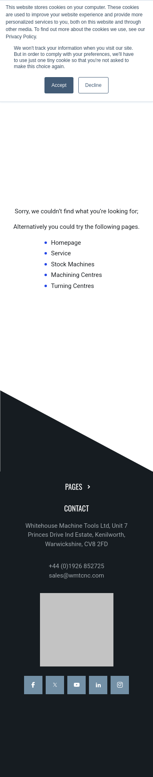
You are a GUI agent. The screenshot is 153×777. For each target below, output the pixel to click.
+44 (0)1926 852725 (76, 566)
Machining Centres (76, 275)
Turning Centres (72, 286)
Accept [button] (59, 85)
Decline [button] (93, 85)
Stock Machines (72, 264)
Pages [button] (79, 486)
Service (61, 253)
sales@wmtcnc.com (76, 575)
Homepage (66, 242)
